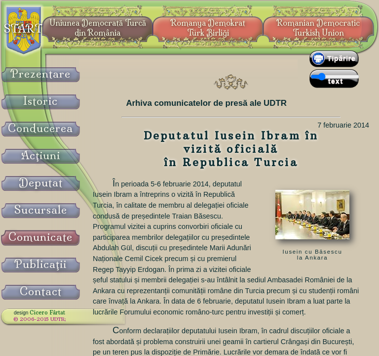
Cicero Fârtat (47, 312)
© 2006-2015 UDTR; (39, 319)
